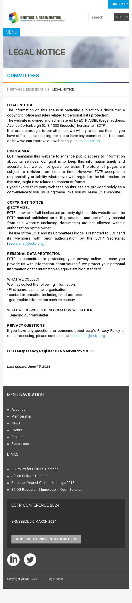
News (15, 423)
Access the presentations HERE (46, 539)
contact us (91, 141)
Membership (21, 416)
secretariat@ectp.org (25, 243)
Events (16, 430)
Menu (11, 32)
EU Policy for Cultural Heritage (35, 469)
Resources (20, 444)
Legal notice (55, 578)
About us (18, 410)
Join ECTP (118, 4)
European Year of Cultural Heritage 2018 (43, 483)
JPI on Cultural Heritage (30, 476)
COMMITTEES (23, 75)
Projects (18, 437)
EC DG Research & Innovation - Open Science (46, 490)
